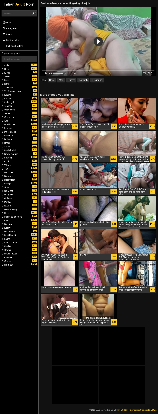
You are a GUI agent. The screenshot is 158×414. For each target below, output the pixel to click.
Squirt (6, 146)
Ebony (6, 228)
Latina (6, 239)
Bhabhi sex (8, 124)
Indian (6, 65)
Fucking (7, 157)
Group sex (8, 117)
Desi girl (7, 183)
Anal (5, 220)
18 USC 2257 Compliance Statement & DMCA (137, 410)
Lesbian (7, 128)
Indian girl (8, 102)
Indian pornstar (10, 242)
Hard (5, 213)
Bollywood (8, 139)
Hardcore (7, 172)
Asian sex (8, 257)
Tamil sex (7, 87)
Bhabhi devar (9, 253)
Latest (7, 34)
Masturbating (9, 209)
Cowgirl (7, 250)
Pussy (71, 80)
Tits (5, 169)
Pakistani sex (9, 132)
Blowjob (83, 80)
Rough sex (8, 194)
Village (6, 165)
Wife (60, 80)
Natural (6, 205)
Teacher (7, 106)
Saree (6, 113)
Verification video (11, 91)
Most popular (10, 40)
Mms (5, 80)
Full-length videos (12, 46)
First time (7, 98)
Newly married (10, 154)
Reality (6, 246)
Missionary (8, 231)
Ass (5, 121)
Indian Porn (19, 4)
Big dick (7, 224)
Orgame (7, 261)
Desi (5, 69)
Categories (9, 28)
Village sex (8, 109)
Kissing (6, 95)
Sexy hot (7, 191)
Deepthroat (8, 180)
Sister (6, 76)
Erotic (6, 73)
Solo (5, 187)
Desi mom (8, 135)
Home (7, 22)
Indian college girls (12, 217)
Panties (7, 202)
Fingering (97, 80)
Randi (6, 84)
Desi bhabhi (9, 235)
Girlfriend (7, 198)
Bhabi (6, 143)
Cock (5, 161)
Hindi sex (7, 265)
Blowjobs (7, 176)
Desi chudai (9, 150)
